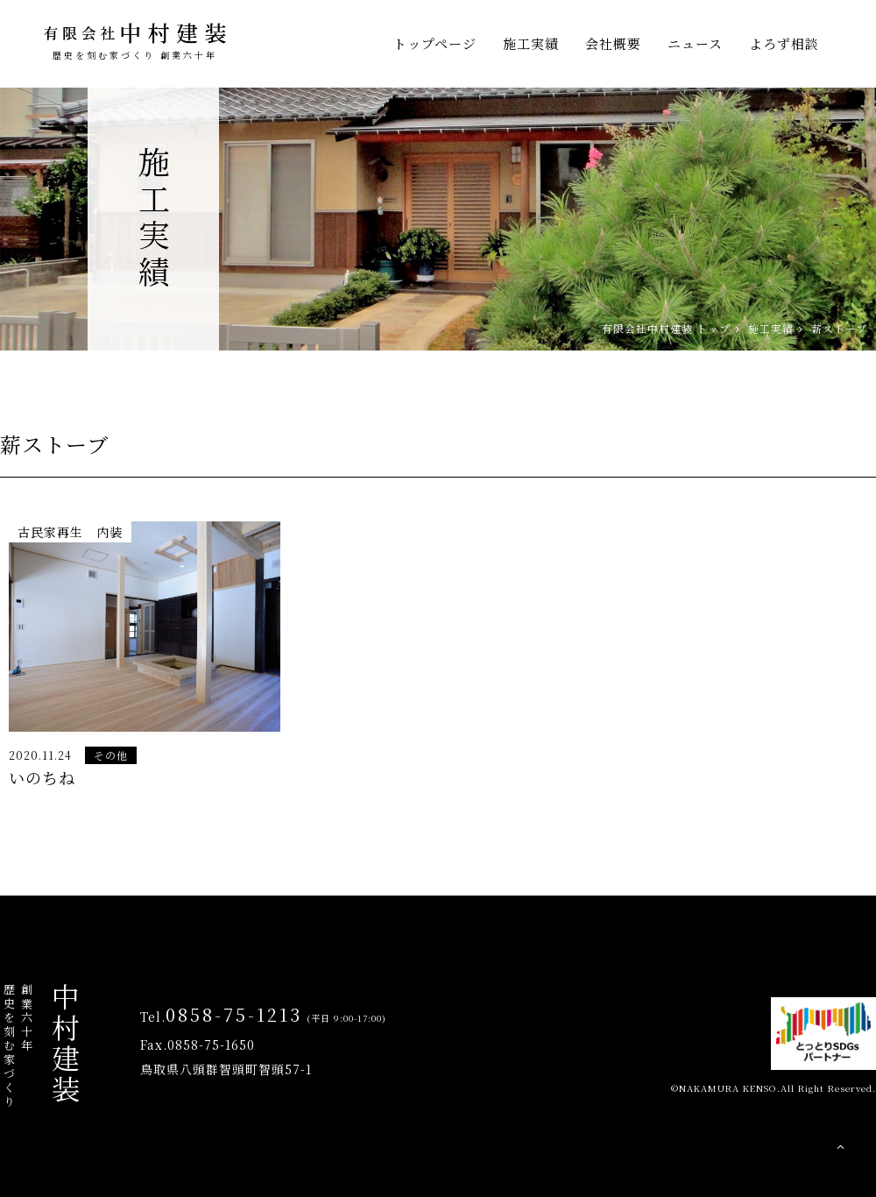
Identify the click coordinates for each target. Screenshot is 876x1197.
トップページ (435, 43)
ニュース (695, 43)
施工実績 (531, 43)
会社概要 (613, 43)
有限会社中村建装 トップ (666, 328)
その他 (111, 754)
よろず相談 (784, 43)
